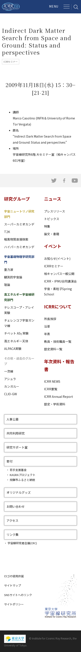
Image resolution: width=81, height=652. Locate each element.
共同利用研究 (15, 433)
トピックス (51, 219)
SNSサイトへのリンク (18, 595)
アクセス (12, 520)
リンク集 (12, 534)
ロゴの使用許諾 (14, 576)
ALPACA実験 (12, 348)
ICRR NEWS (52, 381)
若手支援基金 (18, 470)
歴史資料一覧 (53, 349)
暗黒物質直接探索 (16, 239)
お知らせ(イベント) (57, 258)
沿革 (47, 326)
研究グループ (17, 199)
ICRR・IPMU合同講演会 (60, 281)
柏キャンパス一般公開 (59, 273)
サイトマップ (12, 585)
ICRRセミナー (53, 266)
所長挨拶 (50, 319)
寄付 (9, 461)
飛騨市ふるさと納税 (22, 480)
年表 (47, 334)
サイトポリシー (14, 604)
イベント (52, 246)
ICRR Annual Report (58, 396)
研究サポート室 (17, 447)
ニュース (52, 199)
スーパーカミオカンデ (19, 224)
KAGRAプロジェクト (22, 475)
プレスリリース (54, 211)
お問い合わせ (15, 506)
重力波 (8, 269)
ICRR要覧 (50, 389)
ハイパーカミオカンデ (19, 247)
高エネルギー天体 (16, 341)
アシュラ (10, 379)
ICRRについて (57, 306)
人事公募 (12, 419)
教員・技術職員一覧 (57, 341)
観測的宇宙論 (13, 277)
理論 (7, 284)
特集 (47, 226)
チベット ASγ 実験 (16, 333)
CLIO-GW (10, 394)
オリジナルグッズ (18, 492)
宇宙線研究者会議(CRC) (22, 543)
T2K (7, 232)
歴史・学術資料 (54, 404)
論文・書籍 (51, 234)
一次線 (8, 371)
